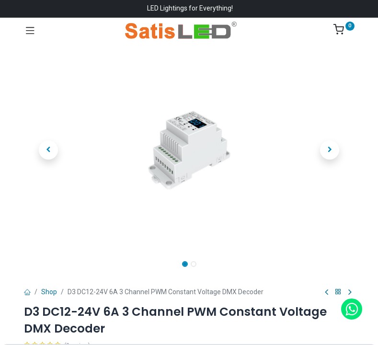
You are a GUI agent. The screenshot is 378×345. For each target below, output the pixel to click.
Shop (49, 292)
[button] (49, 150)
